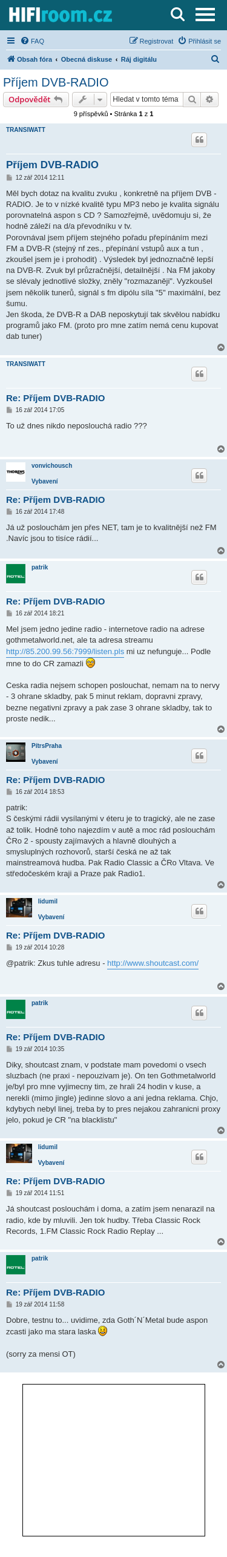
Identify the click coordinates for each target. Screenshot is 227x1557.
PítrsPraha (46, 745)
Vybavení (44, 481)
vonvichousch (51, 465)
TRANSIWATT (25, 129)
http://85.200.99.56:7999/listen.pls (65, 651)
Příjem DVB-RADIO (55, 82)
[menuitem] (32, 41)
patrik (39, 567)
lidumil (48, 901)
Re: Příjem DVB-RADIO (55, 398)
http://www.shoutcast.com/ (153, 963)
